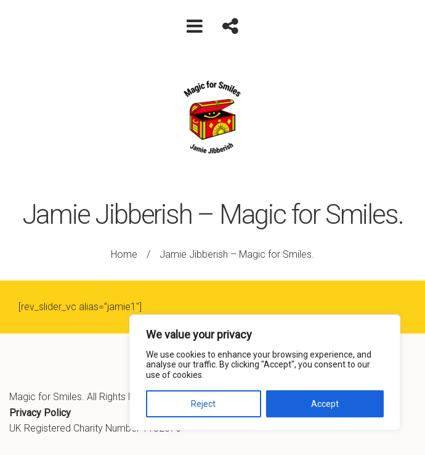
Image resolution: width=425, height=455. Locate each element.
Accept (325, 404)
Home (124, 254)
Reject (203, 404)
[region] (264, 372)
